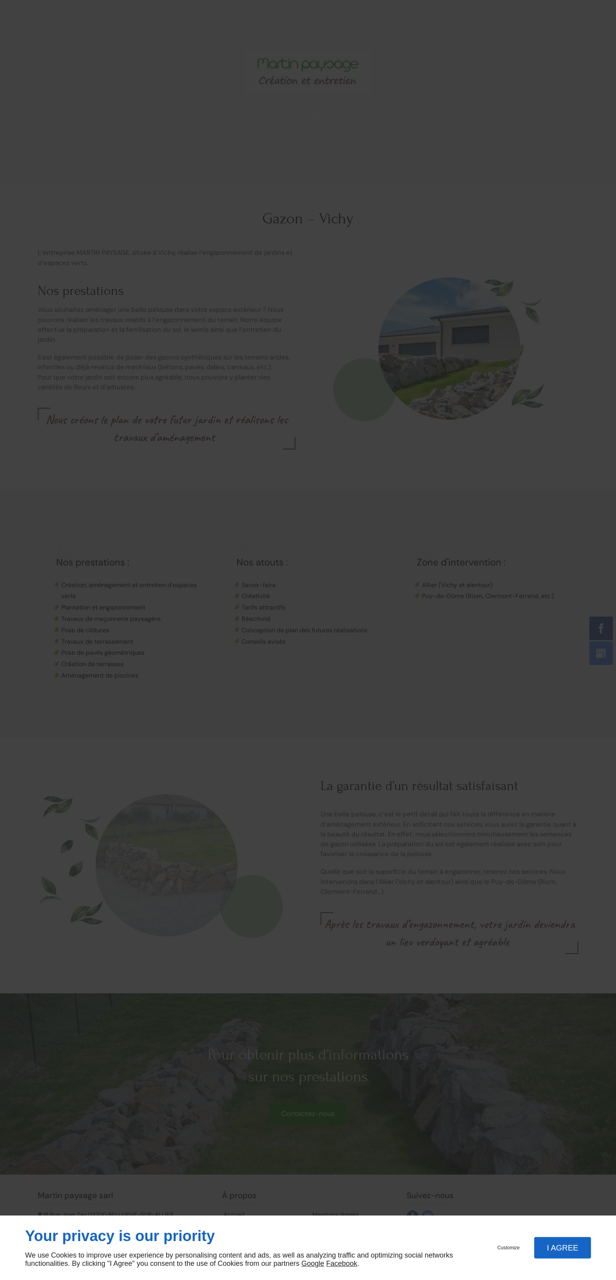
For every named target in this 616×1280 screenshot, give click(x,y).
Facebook (341, 1263)
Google (312, 1263)
